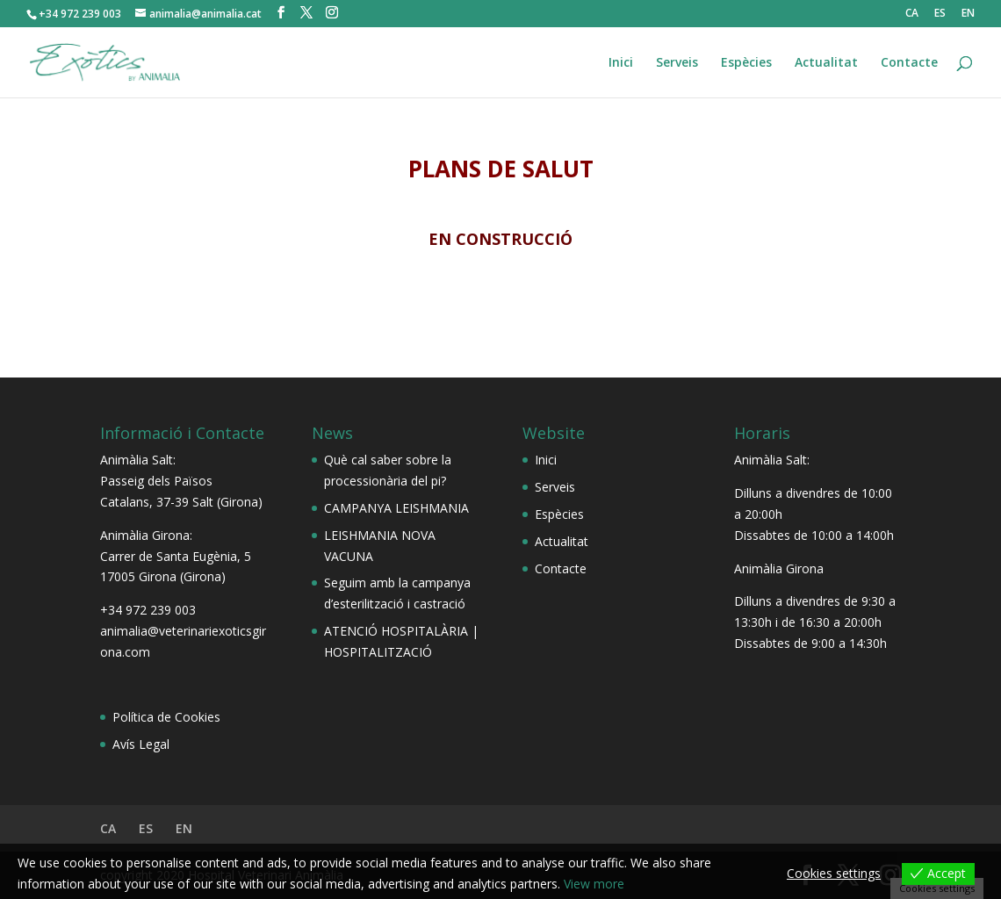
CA (911, 14)
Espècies (746, 63)
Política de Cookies (166, 716)
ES (940, 14)
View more (594, 883)
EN (968, 14)
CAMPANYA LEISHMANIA (396, 508)
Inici (621, 63)
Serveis (677, 63)
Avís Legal (140, 744)
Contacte (909, 63)
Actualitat (826, 63)
